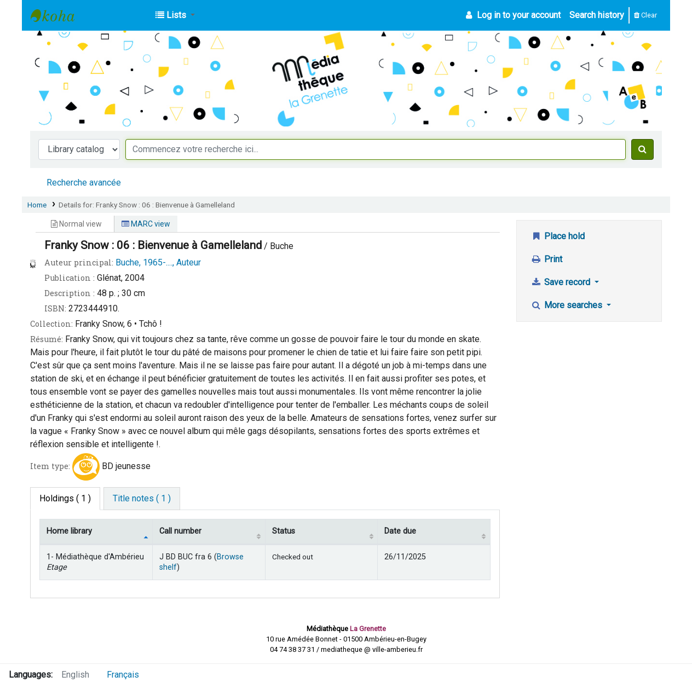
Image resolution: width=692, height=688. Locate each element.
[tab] (141, 498)
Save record (561, 282)
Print (546, 259)
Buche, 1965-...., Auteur (158, 262)
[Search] (642, 149)
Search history (596, 15)
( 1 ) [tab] (65, 498)
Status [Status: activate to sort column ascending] (283, 531)
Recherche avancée (84, 182)
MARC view (146, 223)
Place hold (557, 236)
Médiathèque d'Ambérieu (58, 15)
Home (37, 204)
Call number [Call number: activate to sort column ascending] (180, 531)
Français (123, 674)
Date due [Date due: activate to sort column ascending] (400, 531)
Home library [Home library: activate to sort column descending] (69, 531)
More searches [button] (567, 305)
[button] (175, 15)
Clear (645, 15)
